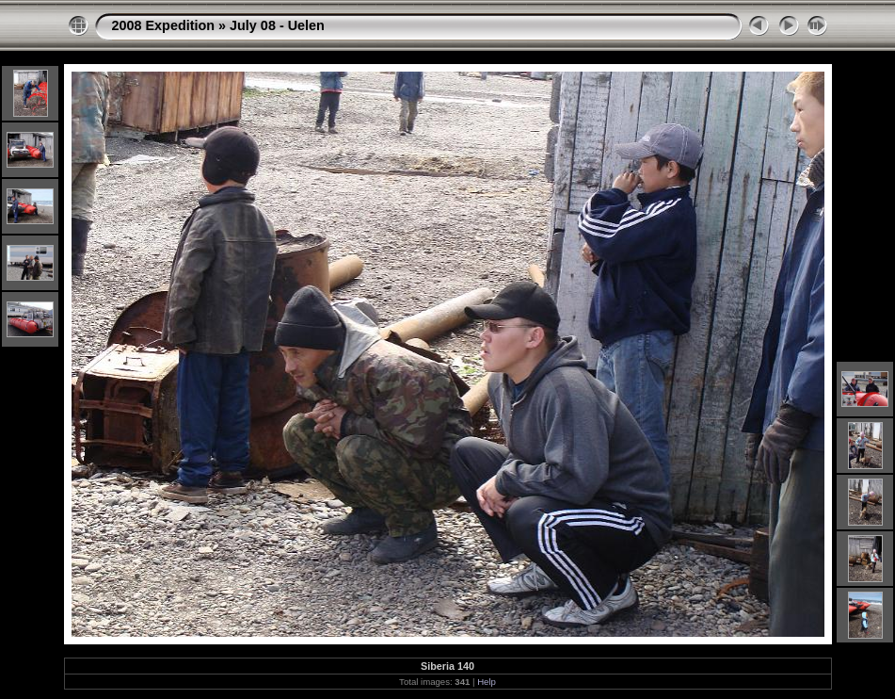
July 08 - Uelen (277, 25)
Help (486, 681)
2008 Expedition (164, 25)
